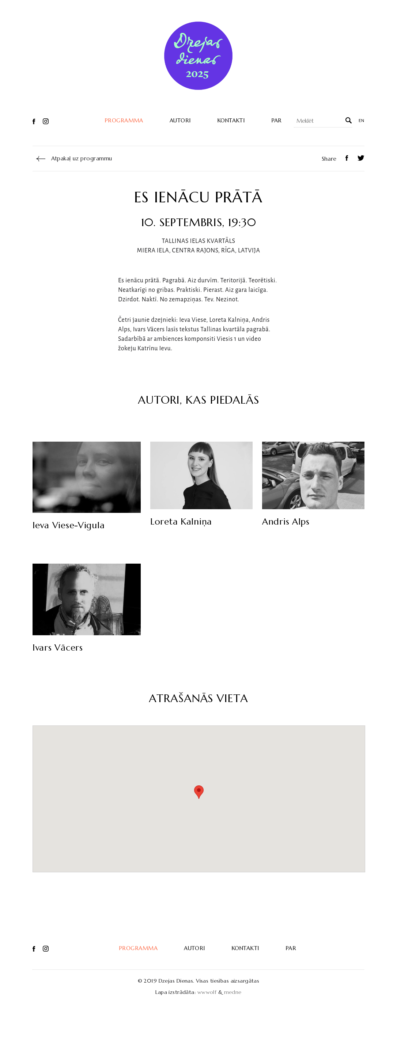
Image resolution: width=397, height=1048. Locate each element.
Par (276, 120)
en (361, 120)
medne (233, 992)
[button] (199, 792)
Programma (124, 120)
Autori (180, 120)
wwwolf (207, 992)
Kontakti (231, 120)
